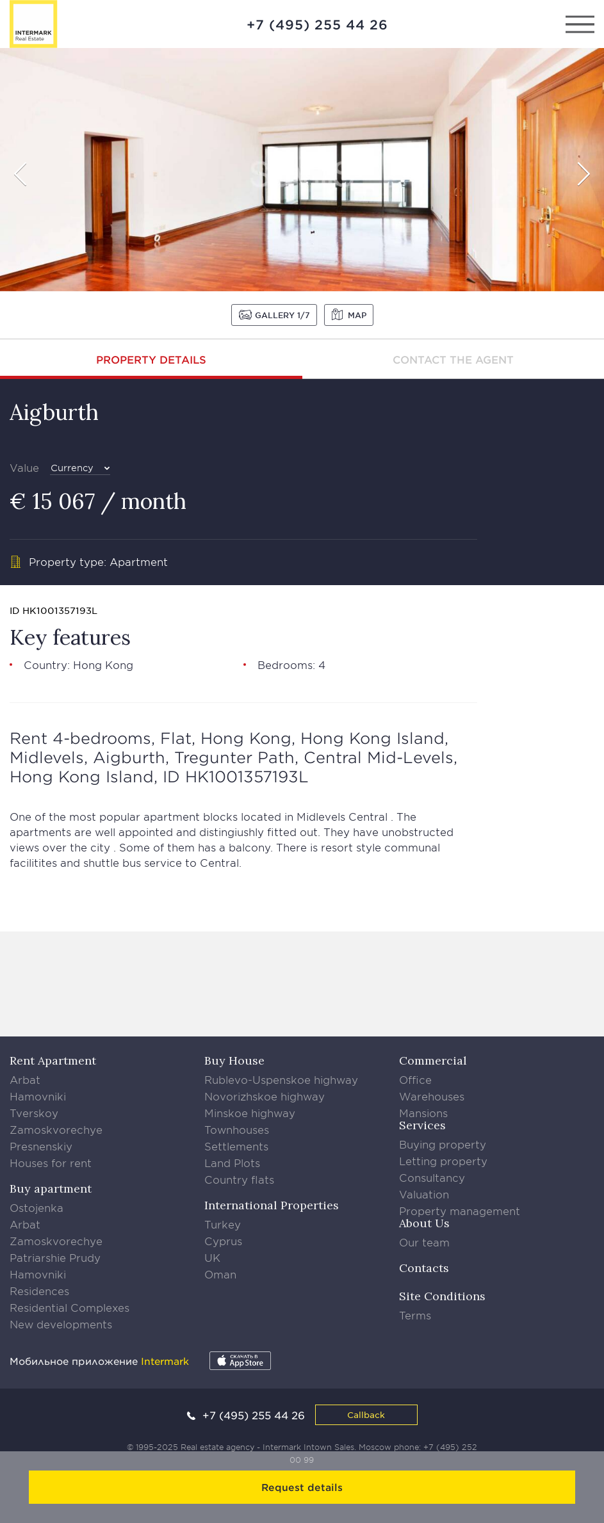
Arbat (25, 1079)
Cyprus (223, 1240)
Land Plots (232, 1162)
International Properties (271, 1205)
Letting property (443, 1160)
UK (212, 1257)
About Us (424, 1223)
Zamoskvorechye (56, 1129)
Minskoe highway (249, 1112)
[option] (302, 169)
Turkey (222, 1224)
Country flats (239, 1179)
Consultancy (432, 1177)
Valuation (424, 1194)
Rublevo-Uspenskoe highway (281, 1079)
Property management (459, 1210)
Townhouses (236, 1129)
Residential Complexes (69, 1307)
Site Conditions (442, 1296)
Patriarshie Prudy (55, 1257)
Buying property (442, 1144)
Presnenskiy (41, 1146)
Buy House (234, 1060)
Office (415, 1079)
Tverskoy (34, 1112)
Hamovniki (38, 1096)
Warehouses (431, 1096)
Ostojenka (36, 1207)
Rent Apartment (53, 1060)
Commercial (433, 1060)
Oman (220, 1274)
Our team (424, 1242)
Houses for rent (51, 1162)
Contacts (424, 1268)
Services (422, 1125)
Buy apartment (51, 1188)
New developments (61, 1324)
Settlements (236, 1146)
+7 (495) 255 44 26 (317, 24)
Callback (366, 1414)
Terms (415, 1315)
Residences (39, 1290)
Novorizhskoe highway (264, 1096)
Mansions (423, 1112)
